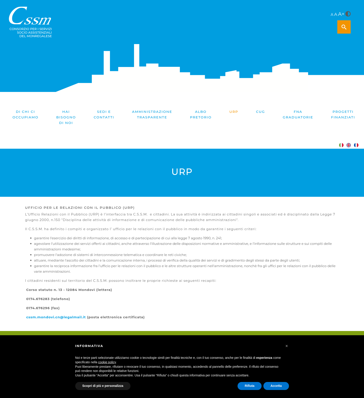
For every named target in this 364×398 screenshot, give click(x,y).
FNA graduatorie (298, 114)
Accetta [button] (276, 386)
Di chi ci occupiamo (25, 114)
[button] (286, 345)
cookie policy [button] (107, 362)
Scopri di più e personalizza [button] (102, 386)
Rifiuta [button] (249, 386)
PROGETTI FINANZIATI (343, 114)
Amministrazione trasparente (152, 114)
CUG (260, 112)
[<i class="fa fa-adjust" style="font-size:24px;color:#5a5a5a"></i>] (348, 14)
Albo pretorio (200, 114)
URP (233, 112)
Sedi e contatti (104, 114)
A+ (341, 14)
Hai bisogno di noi (66, 117)
